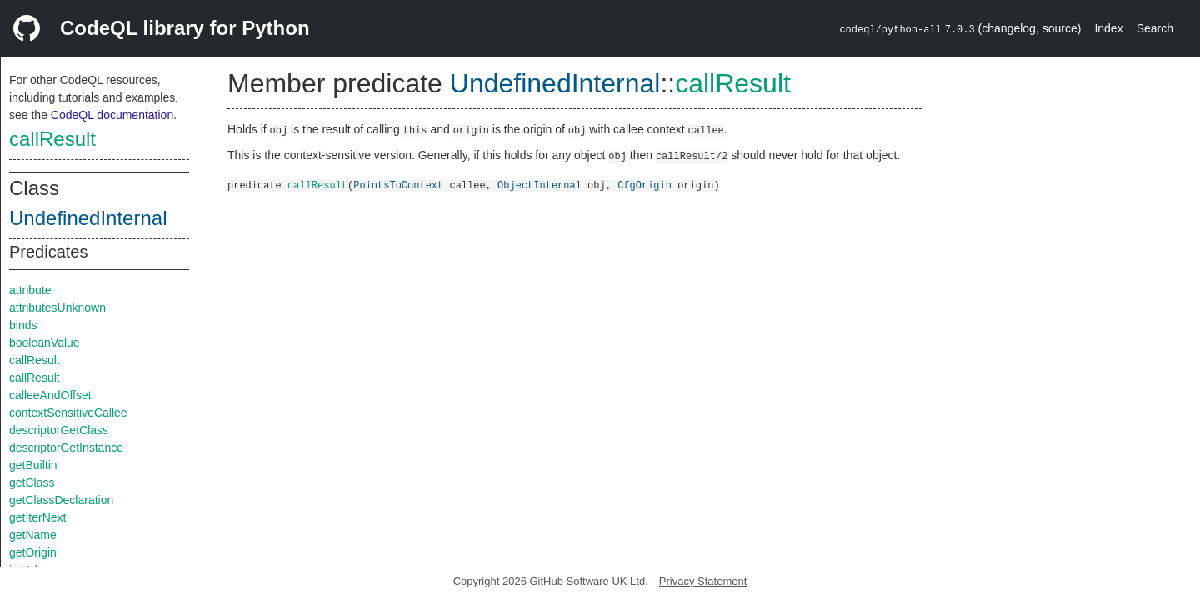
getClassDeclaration (61, 500)
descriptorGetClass (58, 430)
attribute (30, 290)
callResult (52, 139)
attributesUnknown (57, 307)
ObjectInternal (540, 185)
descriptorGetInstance (66, 447)
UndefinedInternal (88, 218)
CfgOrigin (645, 185)
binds (23, 325)
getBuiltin (33, 465)
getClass (31, 482)
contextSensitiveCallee (68, 412)
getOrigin (33, 552)
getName (33, 535)
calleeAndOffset (50, 395)
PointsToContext (398, 185)
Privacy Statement (703, 581)
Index (1108, 28)
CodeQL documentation (112, 115)
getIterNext (37, 517)
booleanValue (44, 342)
